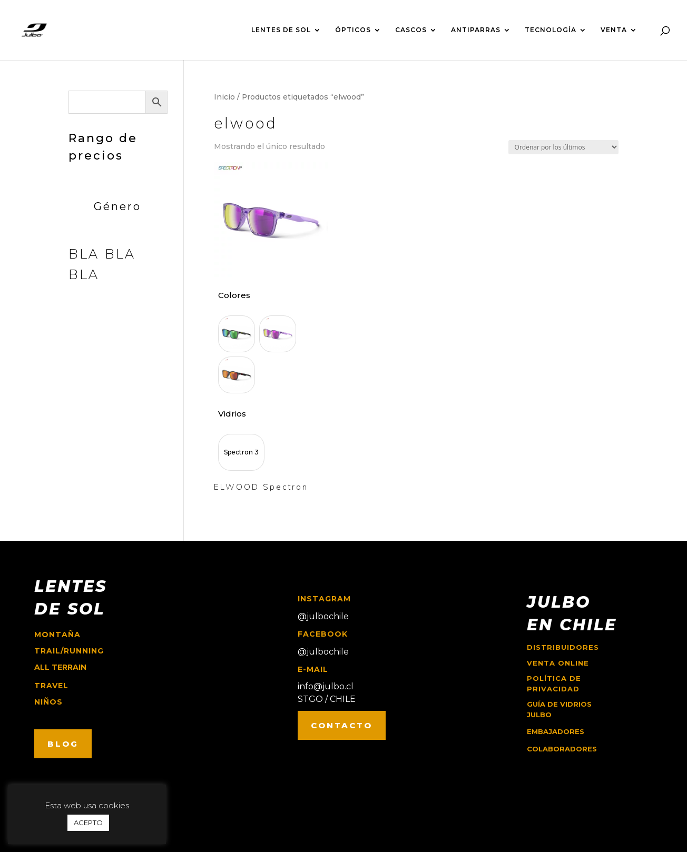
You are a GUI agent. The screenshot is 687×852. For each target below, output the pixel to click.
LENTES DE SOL (281, 30)
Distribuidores (563, 647)
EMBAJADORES (555, 731)
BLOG (62, 744)
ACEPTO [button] (88, 822)
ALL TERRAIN (60, 667)
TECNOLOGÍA (550, 30)
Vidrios (232, 414)
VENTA (614, 30)
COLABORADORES (562, 749)
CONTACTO (341, 725)
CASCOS (411, 30)
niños (48, 702)
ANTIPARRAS (475, 30)
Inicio (224, 97)
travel (51, 685)
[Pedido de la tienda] (563, 147)
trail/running (69, 651)
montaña (57, 634)
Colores (234, 295)
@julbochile (323, 616)
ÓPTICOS (353, 30)
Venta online (558, 663)
